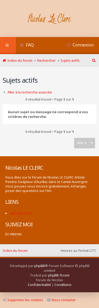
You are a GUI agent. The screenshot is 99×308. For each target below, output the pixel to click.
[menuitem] (27, 45)
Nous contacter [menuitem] (61, 299)
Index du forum (15, 250)
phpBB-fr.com (58, 275)
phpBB (39, 265)
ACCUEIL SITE (21, 213)
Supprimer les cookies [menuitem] (23, 299)
